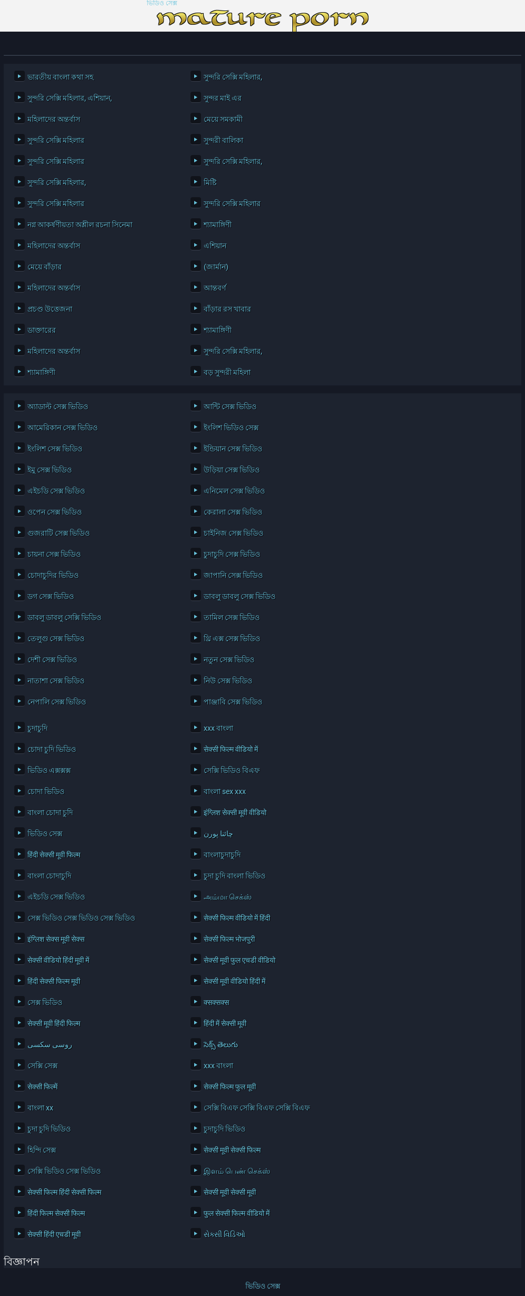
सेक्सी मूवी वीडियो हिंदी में (234, 981)
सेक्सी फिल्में (42, 1086)
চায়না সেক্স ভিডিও (54, 554)
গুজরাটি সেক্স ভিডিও (58, 533)
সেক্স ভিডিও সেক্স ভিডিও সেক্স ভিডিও (81, 918)
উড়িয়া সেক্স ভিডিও (232, 470)
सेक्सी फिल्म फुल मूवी (230, 1086)
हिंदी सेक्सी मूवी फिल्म (53, 854)
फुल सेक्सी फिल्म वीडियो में (237, 1213)
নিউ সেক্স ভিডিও (228, 680)
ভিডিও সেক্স (162, 3)
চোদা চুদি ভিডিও (51, 749)
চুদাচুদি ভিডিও (224, 1129)
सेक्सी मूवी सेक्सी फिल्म (232, 1150)
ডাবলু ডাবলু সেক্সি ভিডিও (64, 617)
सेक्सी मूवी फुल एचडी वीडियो (239, 960)
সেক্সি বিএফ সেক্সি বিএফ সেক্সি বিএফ (257, 1108)
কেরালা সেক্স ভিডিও (233, 512)
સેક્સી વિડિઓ (224, 1234)
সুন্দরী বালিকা (223, 140)
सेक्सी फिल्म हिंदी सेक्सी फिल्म (64, 1192)
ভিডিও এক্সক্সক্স (49, 770)
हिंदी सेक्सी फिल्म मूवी (53, 981)
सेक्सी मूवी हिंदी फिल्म (53, 1023)
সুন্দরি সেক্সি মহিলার (55, 140)
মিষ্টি (210, 182)
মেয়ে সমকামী (223, 119)
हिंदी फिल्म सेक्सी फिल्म (56, 1213)
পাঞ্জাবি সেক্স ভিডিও (233, 702)
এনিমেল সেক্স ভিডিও (234, 491)
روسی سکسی (49, 1044)
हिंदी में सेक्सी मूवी (225, 1023)
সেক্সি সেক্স (42, 1065)
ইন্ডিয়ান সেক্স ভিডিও (233, 448)
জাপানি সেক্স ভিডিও (233, 575)
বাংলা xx (40, 1108)
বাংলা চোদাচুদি (49, 876)
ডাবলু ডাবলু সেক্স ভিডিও (239, 596)
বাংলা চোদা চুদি (50, 812)
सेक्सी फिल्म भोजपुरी (229, 939)
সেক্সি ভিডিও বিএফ (232, 770)
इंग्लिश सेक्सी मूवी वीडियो (235, 812)
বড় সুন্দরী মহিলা (227, 372)
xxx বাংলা (218, 728)
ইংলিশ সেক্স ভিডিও (54, 448)
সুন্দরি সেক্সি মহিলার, (233, 77)
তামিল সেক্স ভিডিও (232, 617)
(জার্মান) (216, 267)
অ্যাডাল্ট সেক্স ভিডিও (57, 406)
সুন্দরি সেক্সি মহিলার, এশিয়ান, (69, 98)
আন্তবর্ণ (215, 288)
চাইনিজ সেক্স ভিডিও (233, 533)
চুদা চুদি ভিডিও (49, 1129)
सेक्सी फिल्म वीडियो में (231, 749)
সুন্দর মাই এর (223, 98)
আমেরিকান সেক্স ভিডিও (62, 427)
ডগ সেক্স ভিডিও (50, 596)
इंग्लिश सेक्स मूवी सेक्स (55, 939)
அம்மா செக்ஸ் (228, 897)
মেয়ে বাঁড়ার (44, 267)
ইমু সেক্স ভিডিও (49, 470)
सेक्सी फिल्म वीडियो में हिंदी (237, 918)
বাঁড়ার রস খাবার (227, 309)
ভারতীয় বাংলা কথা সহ (60, 77)
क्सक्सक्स (216, 1002)
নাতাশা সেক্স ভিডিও (55, 680)
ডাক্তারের (41, 330)
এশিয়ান (215, 245)
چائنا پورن (218, 833)
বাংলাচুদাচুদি (222, 854)
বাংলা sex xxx (225, 791)
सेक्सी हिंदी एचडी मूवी (54, 1234)
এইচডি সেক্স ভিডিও (56, 491)
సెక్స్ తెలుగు (221, 1044)
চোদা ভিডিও (45, 791)
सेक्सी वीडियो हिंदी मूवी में (58, 960)
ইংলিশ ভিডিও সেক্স (231, 427)
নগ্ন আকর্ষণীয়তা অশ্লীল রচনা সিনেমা (79, 224)
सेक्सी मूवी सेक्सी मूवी (230, 1192)
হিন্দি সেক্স (41, 1150)
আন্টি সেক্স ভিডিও (230, 406)
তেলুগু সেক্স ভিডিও (55, 638)
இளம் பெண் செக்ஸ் (237, 1171)
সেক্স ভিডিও (44, 1002)
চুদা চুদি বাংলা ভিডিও (234, 876)
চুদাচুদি (37, 728)
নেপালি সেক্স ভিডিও (56, 702)
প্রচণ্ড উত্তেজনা (49, 309)
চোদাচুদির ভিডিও (53, 575)
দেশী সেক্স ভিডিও (52, 659)
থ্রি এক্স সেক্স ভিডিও (232, 638)
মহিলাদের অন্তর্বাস (53, 119)
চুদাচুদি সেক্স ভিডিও (232, 554)
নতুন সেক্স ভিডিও (229, 659)
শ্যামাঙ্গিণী (218, 224)
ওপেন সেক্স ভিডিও (54, 512)
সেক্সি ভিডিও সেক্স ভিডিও (64, 1171)
